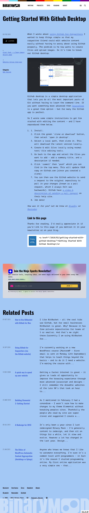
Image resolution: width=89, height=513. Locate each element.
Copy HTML (32, 240)
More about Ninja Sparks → (16, 279)
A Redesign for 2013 (23, 424)
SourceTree (78, 106)
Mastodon (32, 209)
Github (23, 493)
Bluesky (6, 493)
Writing (30, 5)
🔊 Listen (10, 41)
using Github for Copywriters (66, 34)
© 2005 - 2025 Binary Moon (13, 498)
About (65, 5)
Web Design (7, 72)
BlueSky (73, 206)
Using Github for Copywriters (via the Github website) (23, 350)
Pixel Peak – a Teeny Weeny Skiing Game (14, 54)
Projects (40, 5)
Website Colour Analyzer (12, 62)
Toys (48, 5)
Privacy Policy (37, 498)
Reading (56, 5)
